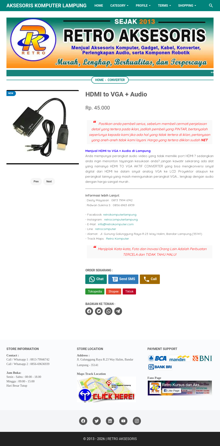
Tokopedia (95, 291)
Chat (96, 279)
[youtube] (123, 421)
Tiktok (129, 291)
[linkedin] (110, 421)
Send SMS (123, 279)
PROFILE (142, 5)
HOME (99, 5)
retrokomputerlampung (119, 214)
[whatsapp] (108, 311)
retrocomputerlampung (121, 219)
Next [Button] (49, 181)
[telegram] (118, 311)
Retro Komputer (117, 238)
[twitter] (99, 311)
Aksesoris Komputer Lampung (46, 6)
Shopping (185, 5)
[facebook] (89, 311)
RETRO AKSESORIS (122, 439)
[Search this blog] (211, 5)
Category (117, 5)
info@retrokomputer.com (116, 224)
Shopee (113, 291)
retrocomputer (105, 229)
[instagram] (137, 421)
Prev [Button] (36, 181)
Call (150, 279)
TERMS (163, 5)
